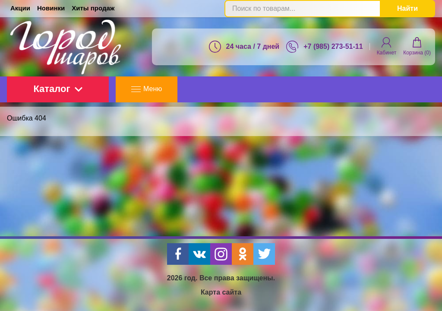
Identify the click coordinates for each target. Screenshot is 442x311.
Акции (20, 8)
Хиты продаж (93, 8)
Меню (146, 88)
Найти (407, 8)
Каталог (57, 88)
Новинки (51, 8)
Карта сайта (221, 292)
